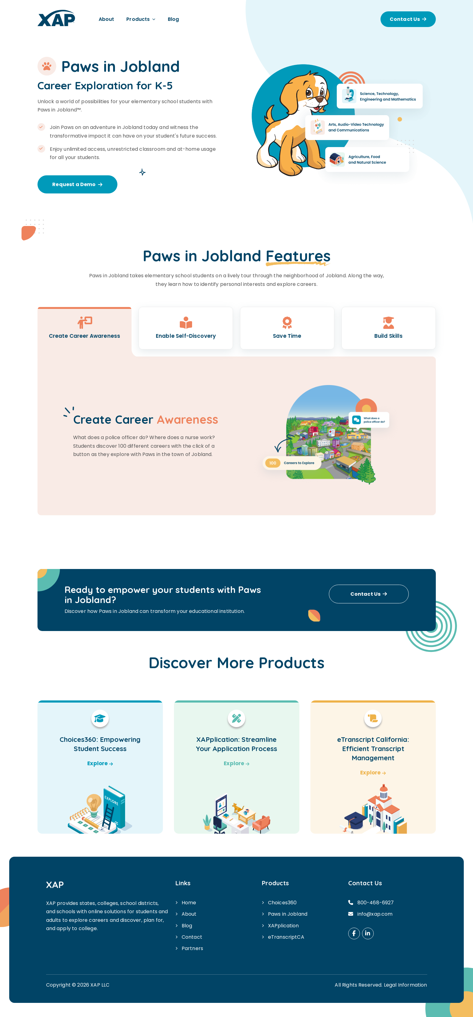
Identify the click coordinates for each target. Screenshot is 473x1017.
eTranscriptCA (286, 937)
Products (138, 19)
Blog (173, 19)
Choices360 (282, 902)
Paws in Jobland (287, 914)
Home (189, 902)
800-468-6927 (375, 902)
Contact (192, 937)
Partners (192, 948)
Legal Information (405, 984)
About (106, 19)
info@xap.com (375, 914)
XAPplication (283, 925)
